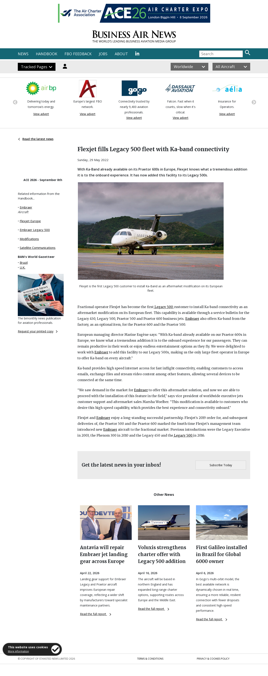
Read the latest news (35, 139)
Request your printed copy (38, 331)
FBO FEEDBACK (77, 53)
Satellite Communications (37, 247)
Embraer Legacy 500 (35, 230)
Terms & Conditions (150, 658)
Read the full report (95, 614)
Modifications (29, 239)
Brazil (24, 262)
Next (253, 102)
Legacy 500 (164, 307)
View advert (41, 114)
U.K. (22, 267)
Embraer (26, 207)
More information (18, 651)
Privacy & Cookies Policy (213, 658)
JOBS (103, 53)
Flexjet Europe (30, 221)
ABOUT (121, 53)
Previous (15, 102)
